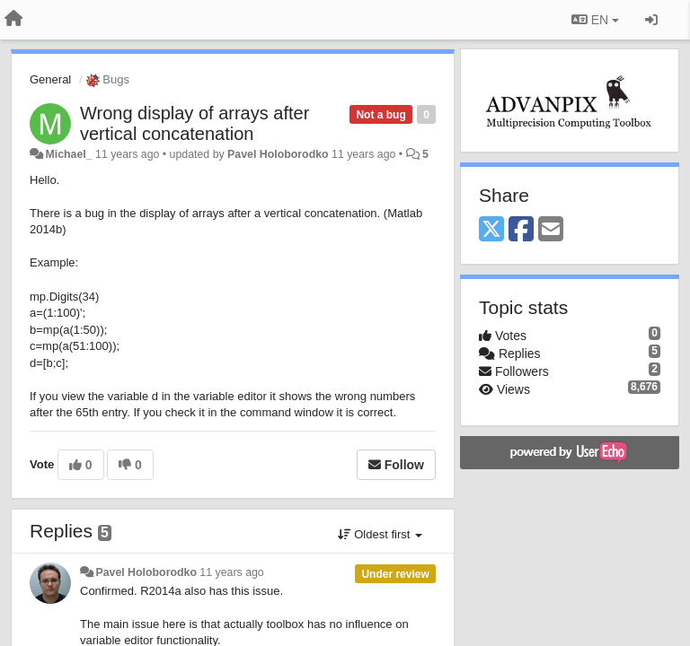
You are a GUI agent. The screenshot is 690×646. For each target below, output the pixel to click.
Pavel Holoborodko (277, 154)
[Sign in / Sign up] (651, 19)
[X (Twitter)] (491, 230)
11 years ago (231, 572)
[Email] (550, 230)
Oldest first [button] (380, 534)
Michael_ (68, 154)
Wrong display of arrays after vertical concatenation (194, 123)
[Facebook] (521, 230)
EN (595, 20)
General (50, 79)
